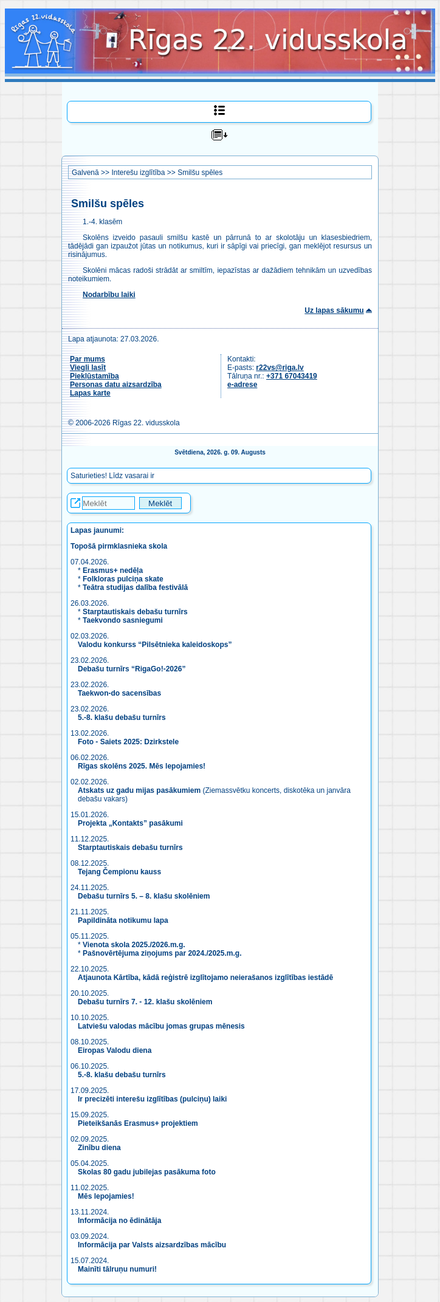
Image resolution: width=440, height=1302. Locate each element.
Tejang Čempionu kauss (119, 872)
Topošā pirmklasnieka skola (118, 546)
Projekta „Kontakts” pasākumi (130, 823)
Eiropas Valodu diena (114, 1050)
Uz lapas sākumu (333, 310)
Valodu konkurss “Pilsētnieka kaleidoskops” (155, 644)
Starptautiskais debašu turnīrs (135, 612)
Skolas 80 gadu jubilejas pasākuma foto (147, 1172)
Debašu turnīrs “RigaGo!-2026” (131, 669)
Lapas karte (90, 393)
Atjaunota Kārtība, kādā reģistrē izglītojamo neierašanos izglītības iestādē (205, 977)
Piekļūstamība (94, 376)
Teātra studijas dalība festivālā (135, 587)
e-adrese (242, 384)
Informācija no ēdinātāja (119, 1220)
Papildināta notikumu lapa (123, 920)
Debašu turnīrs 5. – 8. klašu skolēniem (144, 896)
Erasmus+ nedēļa (113, 570)
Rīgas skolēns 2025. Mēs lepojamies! (141, 766)
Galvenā (85, 172)
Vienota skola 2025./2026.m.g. (134, 945)
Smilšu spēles (199, 172)
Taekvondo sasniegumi (124, 620)
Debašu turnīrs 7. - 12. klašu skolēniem (145, 1002)
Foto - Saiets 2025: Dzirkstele (128, 742)
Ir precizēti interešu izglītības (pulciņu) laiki (152, 1099)
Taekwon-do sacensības (119, 693)
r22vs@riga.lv (279, 367)
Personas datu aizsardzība (116, 384)
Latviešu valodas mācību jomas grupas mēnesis (161, 1026)
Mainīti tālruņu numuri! (117, 1269)
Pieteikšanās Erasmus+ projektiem (138, 1123)
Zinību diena (99, 1147)
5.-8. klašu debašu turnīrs (123, 717)
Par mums (87, 359)
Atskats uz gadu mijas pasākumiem (139, 790)
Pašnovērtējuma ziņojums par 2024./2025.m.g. (162, 953)
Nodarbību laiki (109, 294)
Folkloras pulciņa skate (123, 579)
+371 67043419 (291, 376)
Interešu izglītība (138, 172)
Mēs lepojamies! (106, 1196)
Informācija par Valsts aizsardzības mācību (152, 1245)
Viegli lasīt (88, 367)
